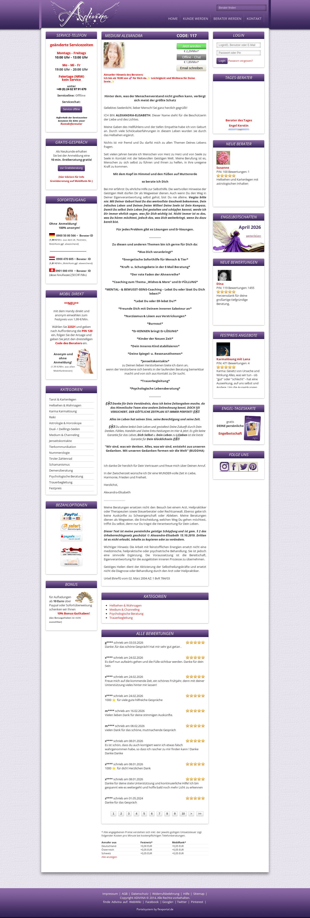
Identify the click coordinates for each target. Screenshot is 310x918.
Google (167, 902)
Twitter (182, 902)
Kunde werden (195, 18)
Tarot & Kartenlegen (62, 399)
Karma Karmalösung (63, 411)
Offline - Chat (191, 57)
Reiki (52, 417)
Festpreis (55, 488)
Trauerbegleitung (60, 482)
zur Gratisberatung (71, 168)
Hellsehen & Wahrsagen (65, 405)
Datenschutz (139, 894)
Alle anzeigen (109, 857)
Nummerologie (59, 453)
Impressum (110, 894)
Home (173, 18)
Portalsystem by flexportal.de (155, 909)
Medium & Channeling (64, 435)
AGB (124, 894)
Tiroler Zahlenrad (60, 458)
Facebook (152, 902)
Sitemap (198, 894)
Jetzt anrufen (191, 46)
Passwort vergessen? (240, 60)
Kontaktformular (71, 124)
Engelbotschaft (230, 433)
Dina (220, 284)
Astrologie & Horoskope (65, 423)
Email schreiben (191, 68)
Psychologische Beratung (66, 476)
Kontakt (254, 18)
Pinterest (197, 902)
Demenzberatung (61, 470)
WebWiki (135, 902)
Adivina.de (81, 13)
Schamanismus (59, 464)
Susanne (222, 168)
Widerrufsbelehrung (165, 894)
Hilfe (186, 894)
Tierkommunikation (62, 447)
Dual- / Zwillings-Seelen (64, 429)
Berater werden (227, 18)
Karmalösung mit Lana (233, 359)
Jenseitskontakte (60, 441)
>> (199, 813)
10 (183, 813)
